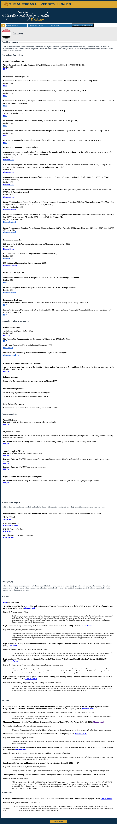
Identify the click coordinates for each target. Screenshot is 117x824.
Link (5, 602)
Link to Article (29, 608)
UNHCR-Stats (8, 531)
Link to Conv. (8, 160)
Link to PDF (14, 645)
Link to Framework (10, 265)
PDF (5, 69)
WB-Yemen (7, 519)
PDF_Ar (6, 371)
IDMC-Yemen (8, 537)
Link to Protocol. (9, 210)
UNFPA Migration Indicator (13, 523)
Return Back (58, 821)
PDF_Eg (6, 335)
